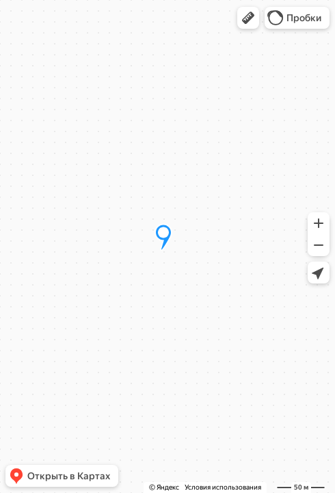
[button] (248, 18)
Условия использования (223, 487)
